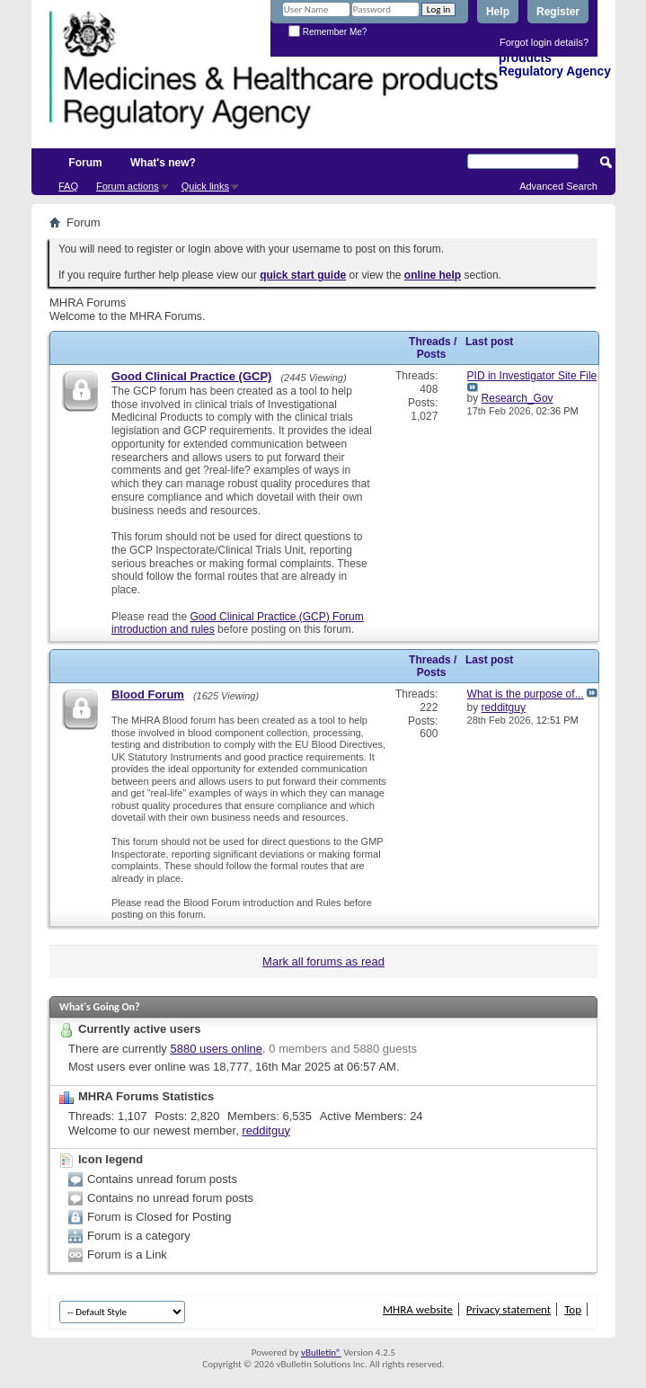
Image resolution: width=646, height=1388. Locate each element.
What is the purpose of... (525, 694)
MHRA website (418, 1309)
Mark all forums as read (323, 961)
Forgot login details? (544, 42)
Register (558, 11)
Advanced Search (558, 186)
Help (497, 11)
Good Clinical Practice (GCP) (191, 376)
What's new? (163, 162)
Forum (85, 162)
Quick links (205, 186)
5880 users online (216, 1048)
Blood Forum (147, 694)
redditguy (265, 1130)
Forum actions (127, 186)
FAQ (68, 186)
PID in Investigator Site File (532, 375)
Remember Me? (327, 32)
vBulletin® (321, 1352)
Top (572, 1309)
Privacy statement (508, 1309)
